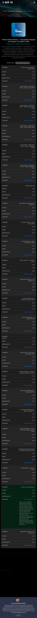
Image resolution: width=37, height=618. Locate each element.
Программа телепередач (15, 11)
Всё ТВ (5, 11)
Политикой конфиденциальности (18, 612)
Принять (18, 615)
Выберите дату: (10, 62)
